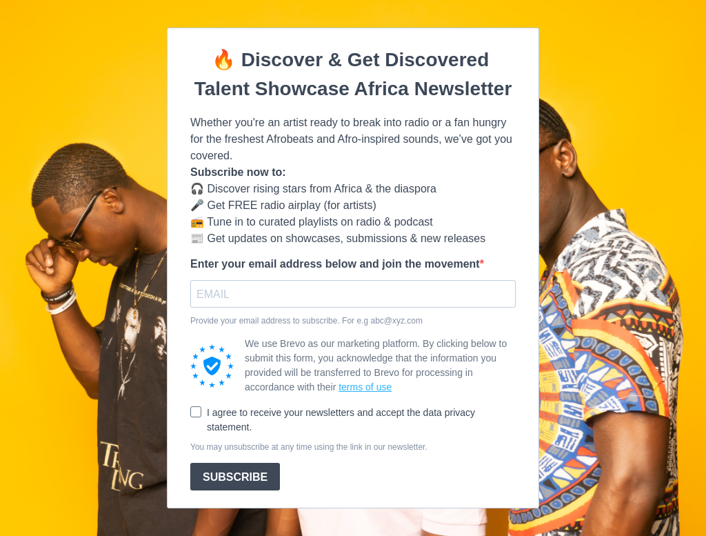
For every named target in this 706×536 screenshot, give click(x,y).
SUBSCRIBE (235, 477)
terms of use (365, 387)
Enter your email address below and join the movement (335, 264)
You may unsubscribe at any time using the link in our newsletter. (308, 447)
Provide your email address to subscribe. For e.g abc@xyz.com (306, 321)
